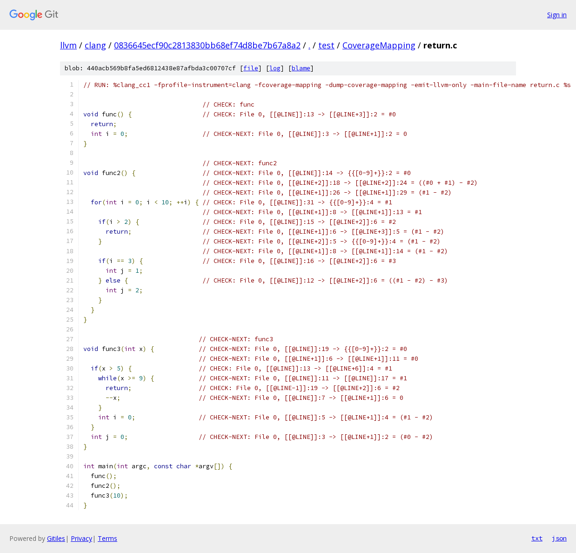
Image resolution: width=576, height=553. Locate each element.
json (559, 538)
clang (95, 45)
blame (301, 68)
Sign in (557, 14)
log (275, 68)
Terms (107, 538)
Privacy (81, 538)
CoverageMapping (378, 45)
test (326, 45)
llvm (68, 45)
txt (537, 538)
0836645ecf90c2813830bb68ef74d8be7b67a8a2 (207, 45)
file (250, 68)
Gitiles (56, 538)
